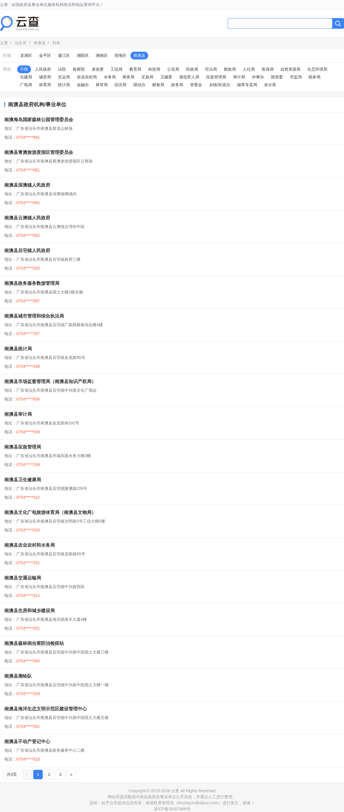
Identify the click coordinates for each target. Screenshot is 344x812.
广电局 (26, 84)
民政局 (192, 69)
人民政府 (43, 69)
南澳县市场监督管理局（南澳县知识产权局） (50, 381)
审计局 (239, 77)
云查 (4, 42)
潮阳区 (83, 55)
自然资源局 (290, 69)
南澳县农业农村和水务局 (29, 545)
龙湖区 (26, 55)
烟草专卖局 (247, 84)
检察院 (79, 69)
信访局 (120, 84)
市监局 (296, 77)
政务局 (177, 84)
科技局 (154, 69)
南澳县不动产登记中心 (27, 741)
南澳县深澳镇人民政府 (27, 185)
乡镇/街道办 (219, 84)
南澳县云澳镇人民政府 (27, 217)
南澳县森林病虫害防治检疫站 (34, 643)
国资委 (277, 77)
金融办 (83, 84)
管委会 (196, 84)
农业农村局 (87, 77)
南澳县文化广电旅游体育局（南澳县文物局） (50, 512)
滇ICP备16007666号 (172, 809)
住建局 (26, 77)
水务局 (110, 77)
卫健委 (166, 77)
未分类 (270, 84)
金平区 (45, 55)
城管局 (45, 77)
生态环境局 (317, 69)
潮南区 (102, 55)
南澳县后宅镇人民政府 (27, 250)
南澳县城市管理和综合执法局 (34, 316)
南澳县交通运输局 (22, 577)
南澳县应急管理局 (22, 446)
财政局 (230, 69)
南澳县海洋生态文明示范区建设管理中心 (45, 708)
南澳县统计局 (18, 348)
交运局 (64, 77)
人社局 (249, 69)
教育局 (135, 69)
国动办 (139, 84)
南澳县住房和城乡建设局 (29, 610)
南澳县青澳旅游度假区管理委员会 (38, 152)
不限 (24, 69)
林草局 (102, 84)
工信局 (116, 69)
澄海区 (120, 55)
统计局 (64, 84)
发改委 (98, 69)
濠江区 (64, 55)
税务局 (314, 77)
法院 (62, 69)
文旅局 (147, 77)
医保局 (268, 69)
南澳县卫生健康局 (22, 479)
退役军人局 (189, 77)
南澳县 (40, 42)
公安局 (173, 69)
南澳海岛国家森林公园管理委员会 (38, 119)
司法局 (211, 69)
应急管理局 (216, 77)
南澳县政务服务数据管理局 (31, 283)
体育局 (45, 84)
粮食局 (158, 84)
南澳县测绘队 (18, 676)
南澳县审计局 (18, 414)
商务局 (128, 77)
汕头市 (21, 42)
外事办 (258, 77)
